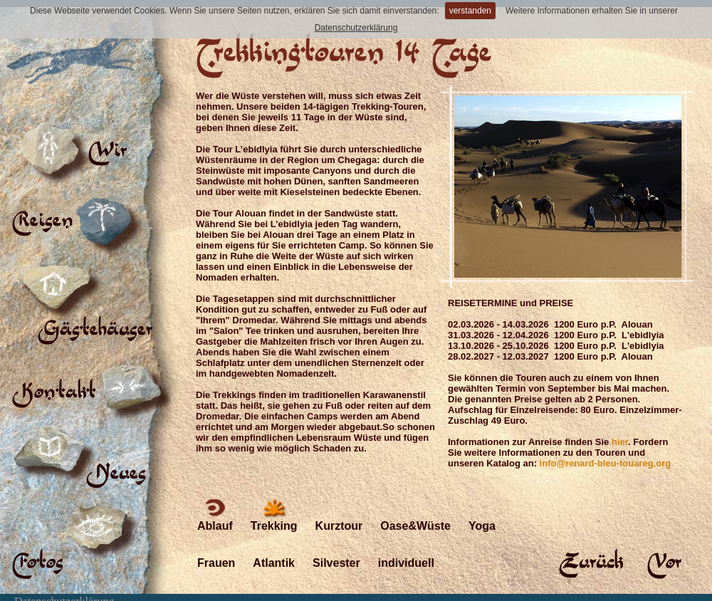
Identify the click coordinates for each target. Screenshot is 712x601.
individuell (406, 551)
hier (620, 442)
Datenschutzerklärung (356, 28)
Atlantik (274, 551)
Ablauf (215, 514)
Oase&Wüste (415, 514)
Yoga (482, 514)
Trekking (274, 514)
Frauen (216, 551)
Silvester (336, 551)
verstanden (470, 11)
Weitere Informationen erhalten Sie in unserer (592, 11)
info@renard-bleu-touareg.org (605, 463)
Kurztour (339, 514)
